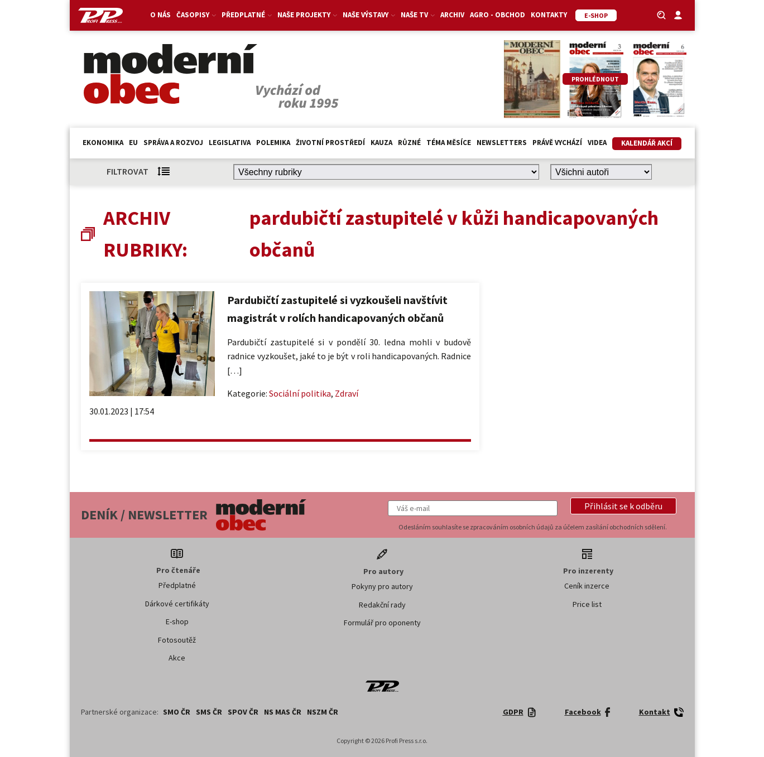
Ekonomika (103, 142)
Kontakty (549, 15)
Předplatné (247, 15)
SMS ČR (209, 712)
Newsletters (502, 142)
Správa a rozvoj (173, 142)
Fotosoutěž (177, 640)
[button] (623, 506)
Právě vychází (557, 142)
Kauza (381, 142)
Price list (587, 604)
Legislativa (230, 142)
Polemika (273, 142)
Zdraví (346, 393)
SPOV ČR (243, 712)
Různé (409, 142)
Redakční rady (382, 605)
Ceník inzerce (586, 586)
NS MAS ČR (282, 712)
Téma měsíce (448, 142)
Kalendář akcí (646, 143)
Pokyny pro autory (382, 586)
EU (133, 142)
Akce (177, 658)
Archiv (452, 15)
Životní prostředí (330, 142)
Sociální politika (300, 393)
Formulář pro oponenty (382, 623)
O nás (160, 15)
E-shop (177, 621)
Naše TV (418, 15)
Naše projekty (307, 15)
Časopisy (196, 15)
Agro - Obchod (497, 15)
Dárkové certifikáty (177, 604)
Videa (597, 142)
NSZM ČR (322, 712)
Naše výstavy (369, 15)
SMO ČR (176, 712)
